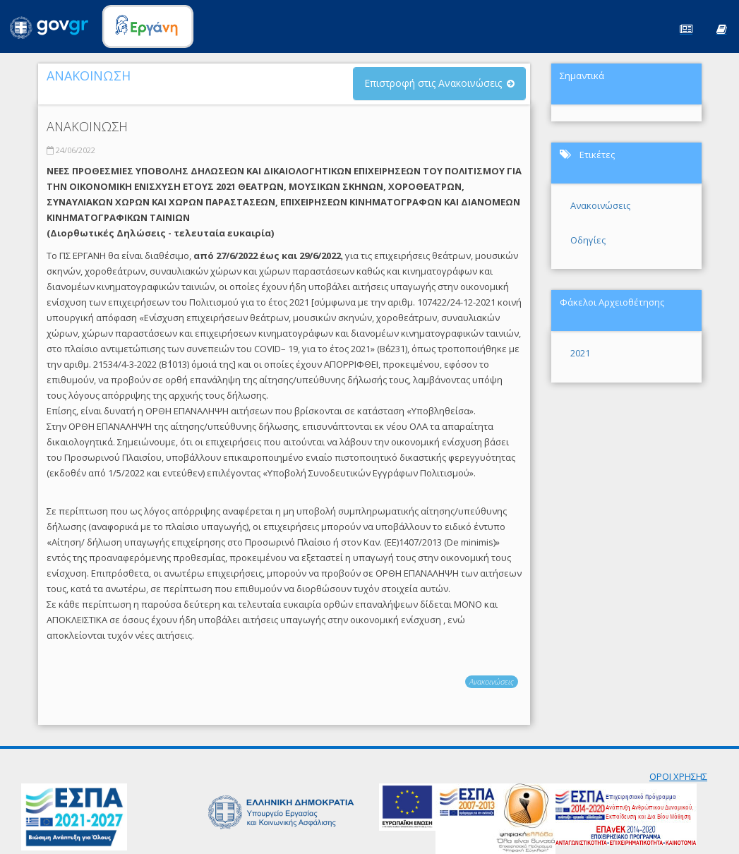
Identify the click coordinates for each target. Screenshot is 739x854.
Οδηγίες (588, 240)
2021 (580, 353)
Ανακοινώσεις (491, 681)
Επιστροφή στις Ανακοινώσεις (433, 83)
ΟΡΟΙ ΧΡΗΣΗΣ (678, 776)
